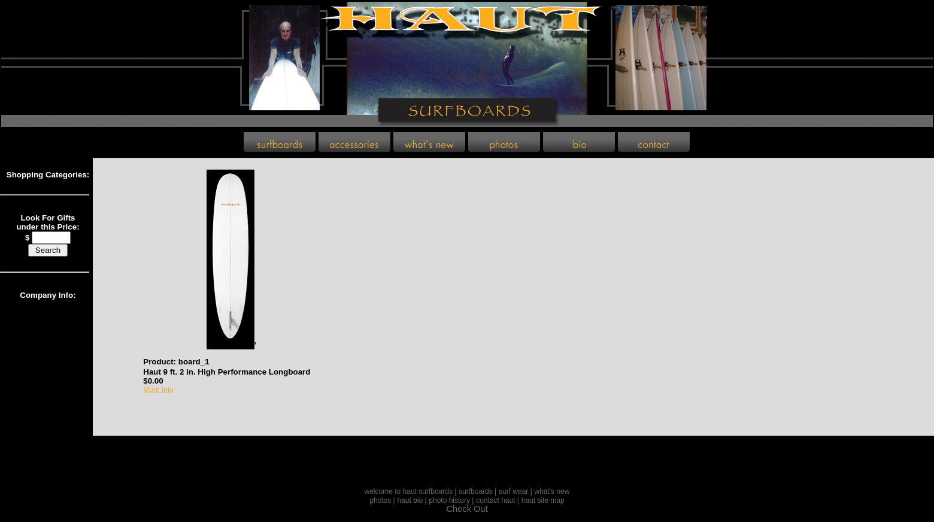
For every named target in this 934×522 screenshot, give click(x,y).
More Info (158, 389)
